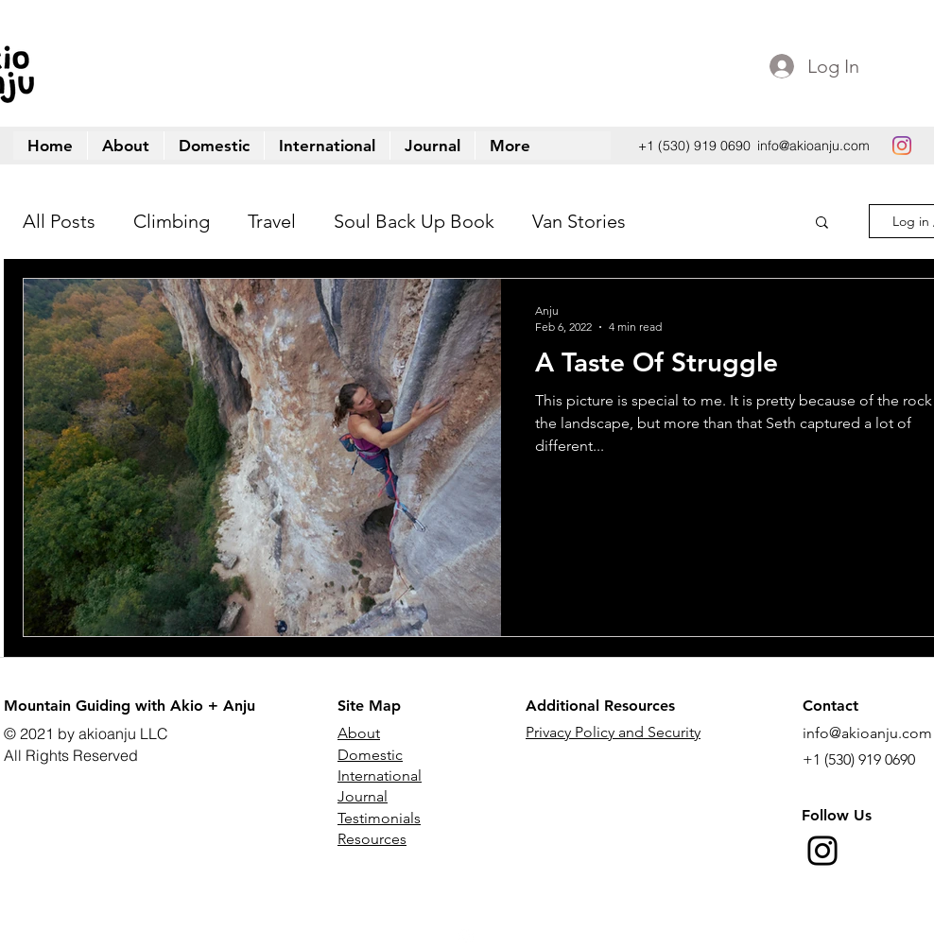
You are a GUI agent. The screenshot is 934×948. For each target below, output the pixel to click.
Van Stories (579, 221)
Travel (272, 221)
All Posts (59, 221)
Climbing (171, 221)
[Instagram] (822, 850)
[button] (510, 145)
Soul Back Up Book (414, 221)
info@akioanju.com (813, 145)
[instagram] (901, 145)
